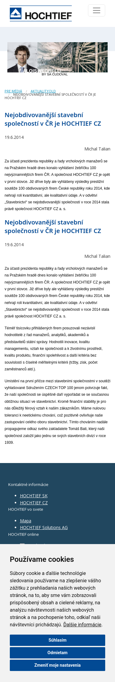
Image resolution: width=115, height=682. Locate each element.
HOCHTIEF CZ (34, 503)
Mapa (25, 521)
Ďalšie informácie (82, 625)
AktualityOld (43, 91)
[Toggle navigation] (96, 10)
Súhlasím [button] (57, 640)
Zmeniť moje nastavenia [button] (57, 665)
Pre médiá (13, 91)
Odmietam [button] (57, 652)
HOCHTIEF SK (34, 496)
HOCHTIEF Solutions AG (44, 527)
